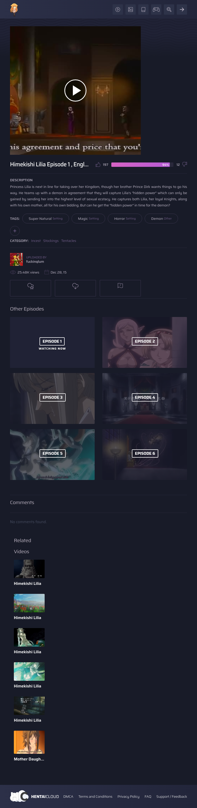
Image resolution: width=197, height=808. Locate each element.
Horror (125, 218)
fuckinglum (35, 261)
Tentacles (68, 240)
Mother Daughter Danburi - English (29, 759)
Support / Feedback (171, 796)
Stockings (50, 240)
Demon (161, 218)
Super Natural (46, 218)
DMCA (68, 796)
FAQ (148, 796)
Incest (36, 240)
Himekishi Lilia (27, 583)
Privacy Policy (128, 796)
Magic (88, 218)
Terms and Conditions (95, 796)
